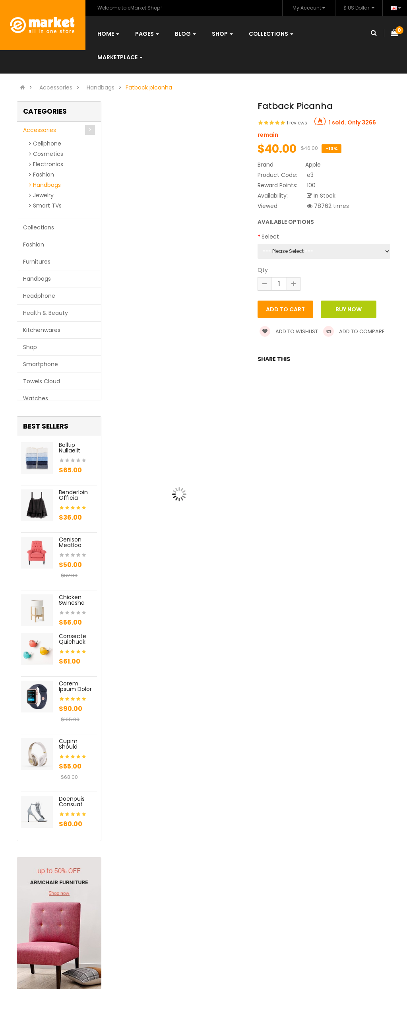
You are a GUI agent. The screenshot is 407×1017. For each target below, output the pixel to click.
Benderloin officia (73, 495)
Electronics (48, 164)
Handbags (100, 87)
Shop (30, 347)
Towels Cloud (41, 381)
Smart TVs (47, 206)
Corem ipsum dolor (75, 686)
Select (270, 237)
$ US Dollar (358, 7)
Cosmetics (48, 154)
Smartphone (40, 364)
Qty (263, 270)
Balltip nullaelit (69, 447)
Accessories (55, 87)
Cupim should (68, 744)
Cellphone (47, 144)
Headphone (39, 296)
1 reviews (297, 122)
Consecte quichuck (72, 639)
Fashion (43, 175)
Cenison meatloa (70, 542)
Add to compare (354, 331)
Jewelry (43, 195)
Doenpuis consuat (72, 801)
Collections (38, 227)
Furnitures (36, 262)
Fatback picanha (149, 87)
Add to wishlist (289, 331)
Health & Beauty (45, 313)
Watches (35, 398)
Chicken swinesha (72, 600)
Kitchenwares (41, 330)
